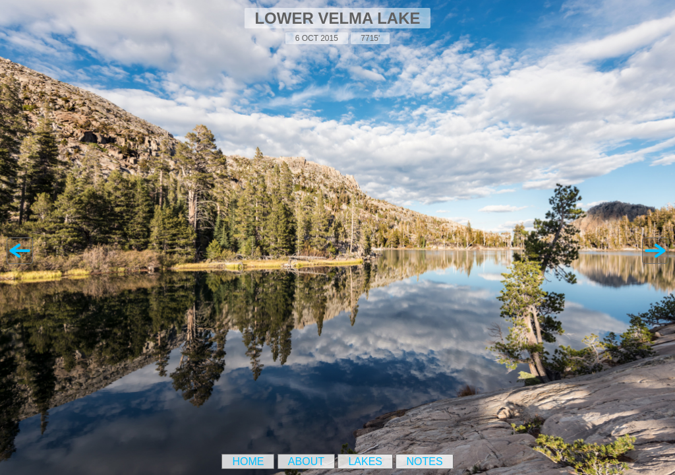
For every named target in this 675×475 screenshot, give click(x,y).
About (306, 461)
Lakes (365, 461)
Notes (424, 461)
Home (248, 461)
